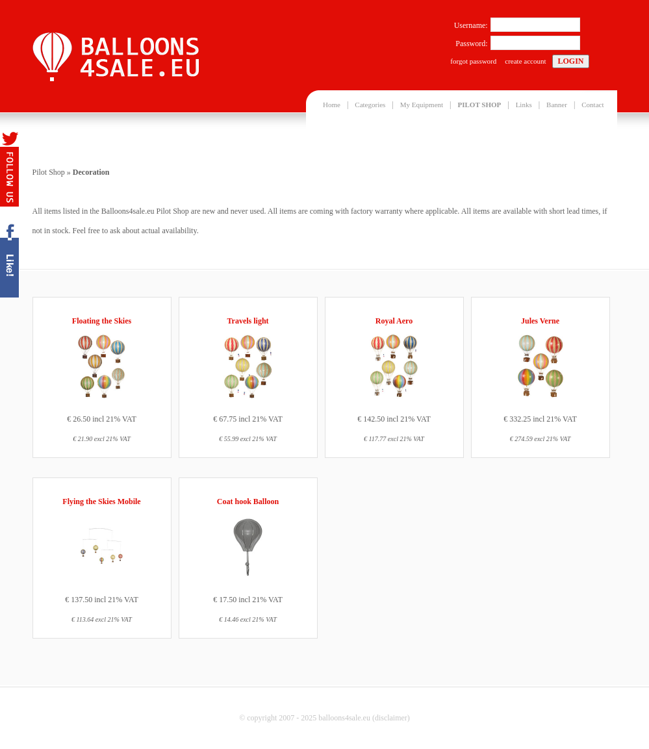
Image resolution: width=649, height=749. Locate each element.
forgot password (473, 61)
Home (331, 104)
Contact (592, 104)
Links (524, 104)
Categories (370, 104)
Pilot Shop (48, 172)
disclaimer (391, 717)
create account (525, 61)
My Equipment (421, 104)
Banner (556, 104)
